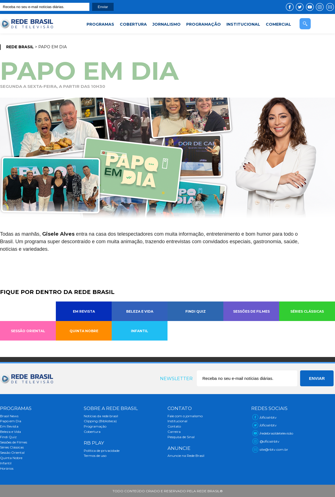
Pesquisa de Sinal (181, 437)
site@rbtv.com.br (274, 449)
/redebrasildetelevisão (276, 433)
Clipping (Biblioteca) (100, 421)
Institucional (177, 421)
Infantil (5, 463)
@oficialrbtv (269, 441)
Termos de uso (95, 455)
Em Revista (9, 426)
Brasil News (9, 416)
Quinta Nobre (11, 458)
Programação (95, 426)
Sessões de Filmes (13, 442)
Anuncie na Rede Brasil (186, 455)
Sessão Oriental (12, 452)
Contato (174, 426)
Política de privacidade (101, 450)
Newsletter (176, 378)
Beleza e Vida (10, 432)
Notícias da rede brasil (101, 416)
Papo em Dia (10, 421)
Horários (6, 468)
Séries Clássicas (12, 447)
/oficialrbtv (268, 417)
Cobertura (92, 432)
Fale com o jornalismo (185, 416)
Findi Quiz (8, 437)
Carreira (174, 432)
